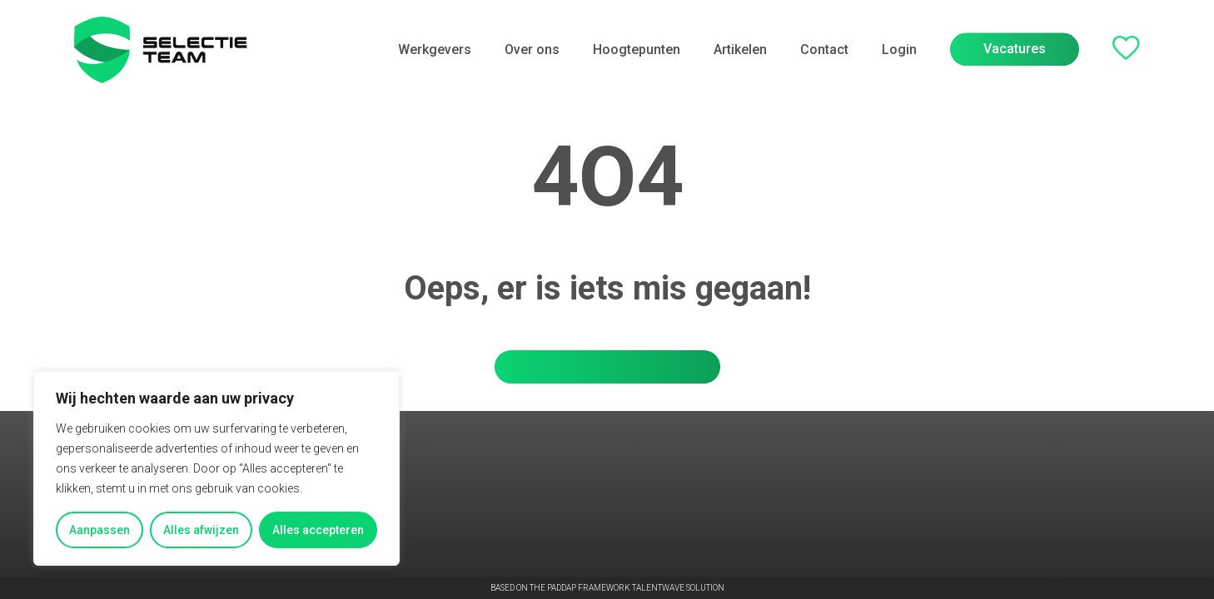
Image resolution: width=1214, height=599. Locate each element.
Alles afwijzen (201, 530)
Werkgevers (434, 49)
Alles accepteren (318, 530)
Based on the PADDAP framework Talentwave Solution (607, 588)
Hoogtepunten (636, 49)
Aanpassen (99, 530)
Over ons (532, 49)
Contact (824, 49)
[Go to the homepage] (160, 50)
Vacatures (1014, 47)
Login (899, 49)
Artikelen (740, 49)
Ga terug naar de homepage (607, 366)
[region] (216, 468)
